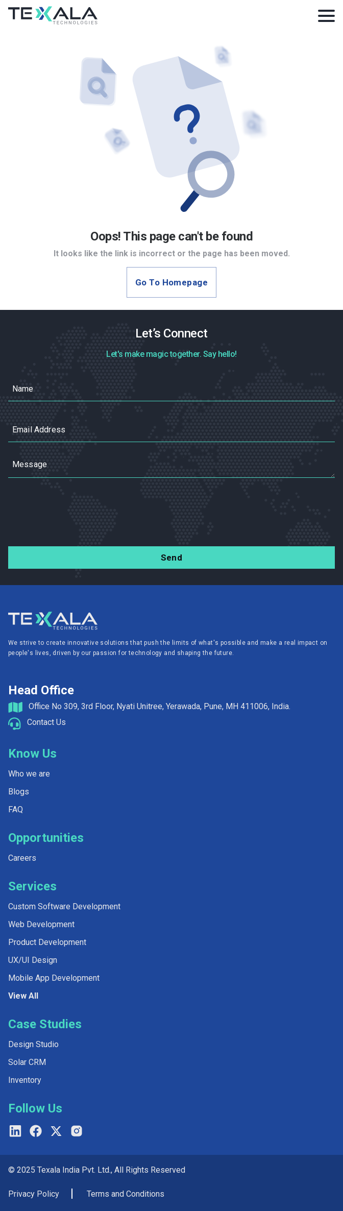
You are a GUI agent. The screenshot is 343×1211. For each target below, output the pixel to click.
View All (23, 996)
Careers (22, 858)
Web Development (41, 924)
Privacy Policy (33, 1194)
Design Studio (33, 1044)
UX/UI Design (32, 960)
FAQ (15, 809)
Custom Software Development (64, 906)
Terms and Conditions (125, 1194)
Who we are (29, 774)
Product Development (47, 942)
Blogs (18, 791)
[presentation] (171, 514)
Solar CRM (27, 1062)
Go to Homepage (171, 282)
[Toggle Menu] (326, 16)
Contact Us (46, 722)
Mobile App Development (54, 978)
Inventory (24, 1080)
